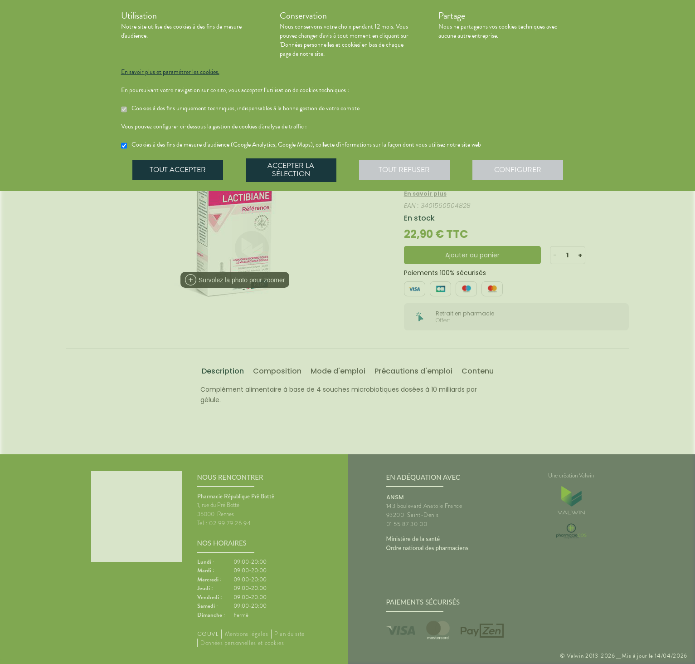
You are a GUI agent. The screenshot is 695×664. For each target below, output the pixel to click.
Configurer (517, 169)
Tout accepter (178, 169)
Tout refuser (404, 169)
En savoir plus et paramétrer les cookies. (170, 72)
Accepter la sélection (290, 169)
